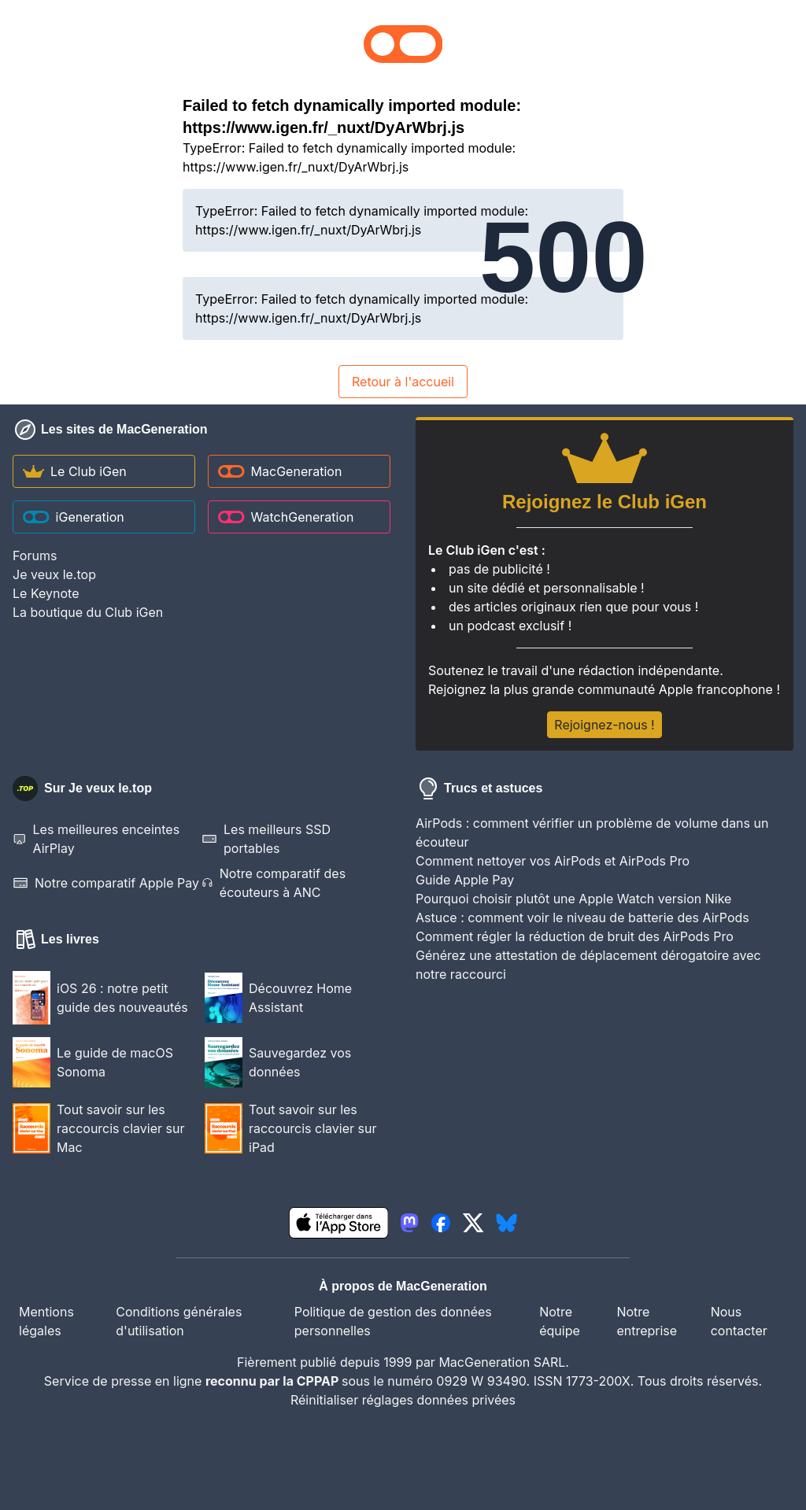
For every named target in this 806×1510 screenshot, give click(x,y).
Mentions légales (46, 1321)
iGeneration (73, 517)
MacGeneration (280, 471)
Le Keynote (46, 593)
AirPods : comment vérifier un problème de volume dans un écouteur (592, 832)
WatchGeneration (285, 517)
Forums (35, 555)
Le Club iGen (75, 471)
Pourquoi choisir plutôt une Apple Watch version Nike (573, 898)
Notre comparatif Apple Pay (106, 883)
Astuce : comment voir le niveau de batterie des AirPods (582, 917)
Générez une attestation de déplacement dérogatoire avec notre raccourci (588, 964)
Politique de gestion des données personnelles (393, 1321)
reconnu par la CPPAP (273, 1381)
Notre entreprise (646, 1321)
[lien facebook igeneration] (440, 1222)
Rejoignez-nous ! (604, 725)
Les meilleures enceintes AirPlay (96, 838)
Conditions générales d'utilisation (179, 1321)
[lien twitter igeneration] (473, 1222)
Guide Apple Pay (465, 880)
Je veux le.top (54, 574)
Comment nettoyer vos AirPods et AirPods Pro (553, 861)
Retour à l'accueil (403, 381)
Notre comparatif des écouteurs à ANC (274, 883)
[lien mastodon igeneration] (409, 1222)
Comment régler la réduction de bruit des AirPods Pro (575, 936)
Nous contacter (739, 1321)
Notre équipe (559, 1321)
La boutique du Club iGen (88, 612)
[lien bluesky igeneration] (506, 1222)
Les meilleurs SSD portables (266, 838)
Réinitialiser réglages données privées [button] (403, 1400)
